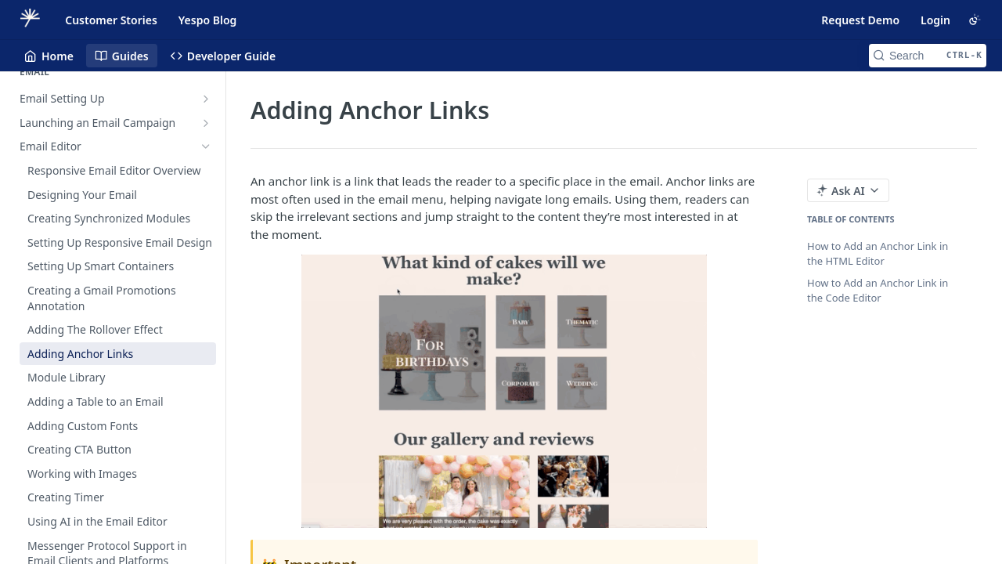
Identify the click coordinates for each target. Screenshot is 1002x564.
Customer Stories (111, 20)
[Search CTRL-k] (927, 55)
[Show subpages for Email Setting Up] (206, 98)
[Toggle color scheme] (974, 19)
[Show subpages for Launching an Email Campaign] (206, 123)
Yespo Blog (207, 20)
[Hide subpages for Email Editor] (206, 146)
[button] (504, 391)
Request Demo (860, 20)
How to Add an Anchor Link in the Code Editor (877, 291)
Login (935, 20)
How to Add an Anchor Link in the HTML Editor (877, 254)
